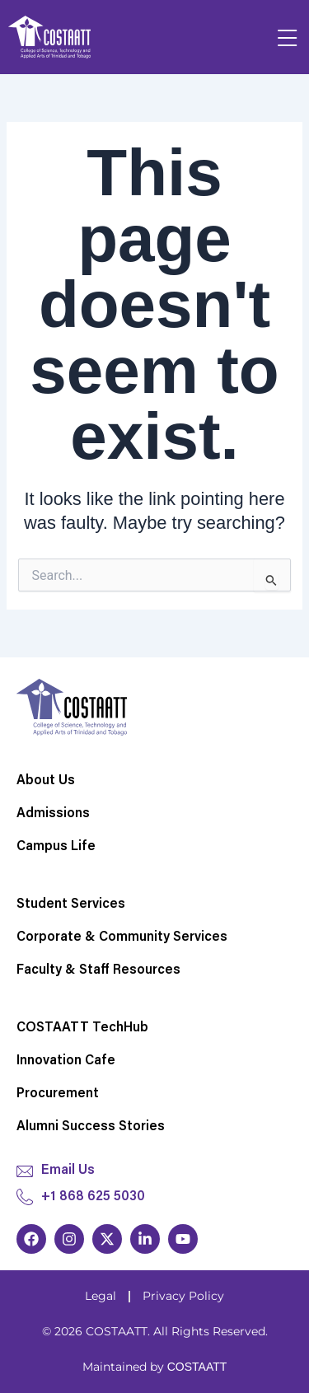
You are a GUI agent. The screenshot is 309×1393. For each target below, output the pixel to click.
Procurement (57, 1094)
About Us (45, 781)
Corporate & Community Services (121, 937)
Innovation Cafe (65, 1061)
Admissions (53, 813)
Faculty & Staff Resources (98, 970)
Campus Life (56, 846)
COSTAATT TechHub (82, 1028)
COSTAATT (197, 1366)
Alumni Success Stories (90, 1127)
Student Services (70, 904)
